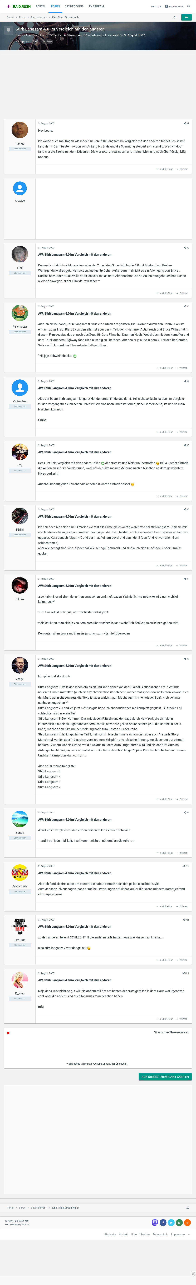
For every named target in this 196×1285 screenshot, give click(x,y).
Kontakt (123, 1234)
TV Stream (96, 6)
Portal (41, 6)
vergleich (47, 41)
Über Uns (144, 1234)
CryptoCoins (74, 6)
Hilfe (134, 1234)
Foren (55, 6)
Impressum (178, 1234)
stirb (35, 41)
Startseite (110, 1234)
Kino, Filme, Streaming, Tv (68, 35)
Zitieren (183, 169)
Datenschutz (160, 1234)
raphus (118, 35)
